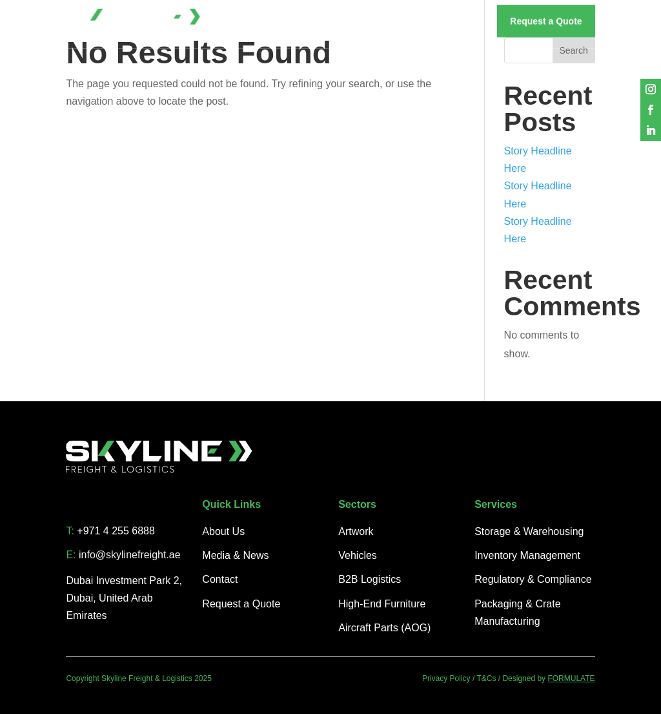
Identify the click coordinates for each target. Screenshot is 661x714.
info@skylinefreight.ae (130, 554)
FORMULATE (571, 678)
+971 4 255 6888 (116, 530)
